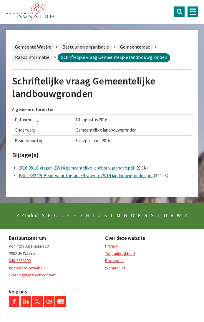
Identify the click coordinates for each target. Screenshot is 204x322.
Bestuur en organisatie (85, 47)
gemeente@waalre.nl (28, 267)
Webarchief (115, 267)
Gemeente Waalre (33, 47)
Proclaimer (114, 260)
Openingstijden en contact (32, 275)
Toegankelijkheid (120, 253)
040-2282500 (20, 260)
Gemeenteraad (135, 47)
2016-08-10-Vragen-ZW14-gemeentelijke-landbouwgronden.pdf (77, 168)
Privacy (111, 246)
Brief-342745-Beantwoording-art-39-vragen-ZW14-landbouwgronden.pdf (86, 175)
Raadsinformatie (32, 57)
